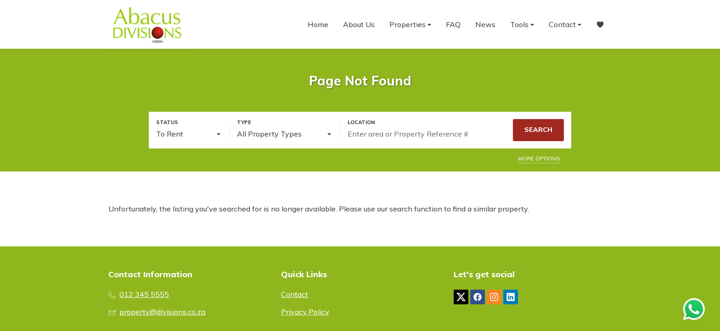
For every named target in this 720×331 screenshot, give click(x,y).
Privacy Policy (305, 311)
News (485, 24)
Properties (410, 24)
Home (318, 24)
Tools (522, 24)
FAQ (453, 24)
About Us (359, 24)
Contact (565, 24)
